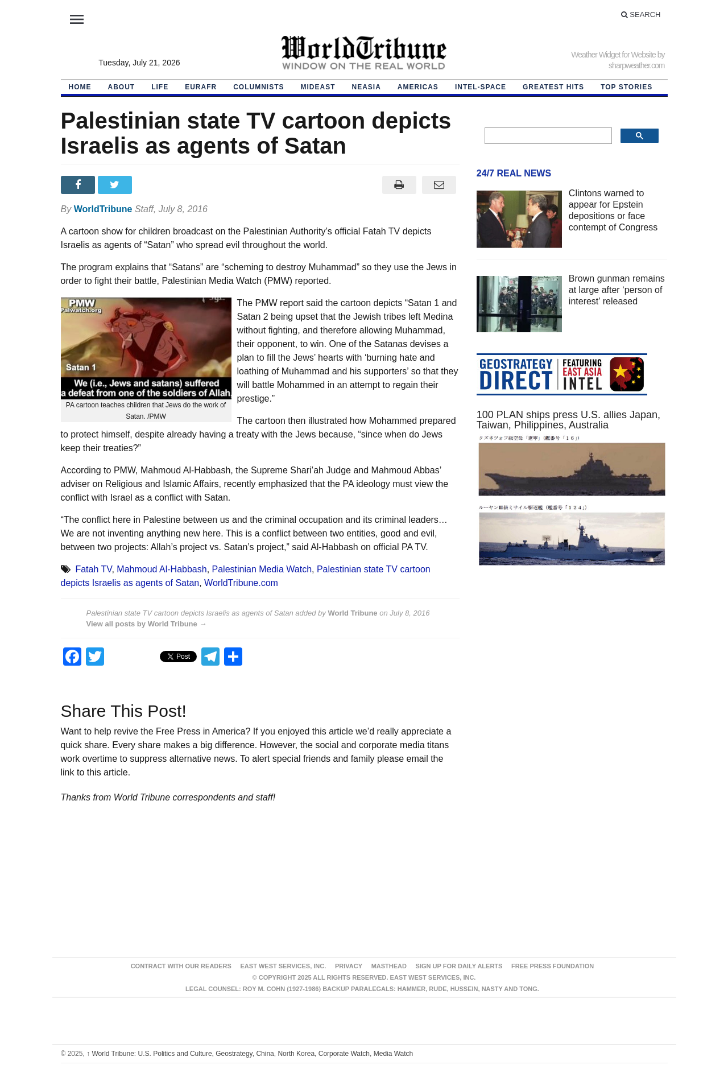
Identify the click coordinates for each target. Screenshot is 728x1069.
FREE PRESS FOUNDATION (552, 966)
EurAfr (201, 87)
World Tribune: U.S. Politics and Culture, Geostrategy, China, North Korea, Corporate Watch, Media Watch (249, 1054)
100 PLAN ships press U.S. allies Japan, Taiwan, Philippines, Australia (568, 420)
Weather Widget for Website (613, 54)
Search (641, 14)
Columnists (258, 87)
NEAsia (366, 87)
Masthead (389, 966)
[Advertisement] (572, 683)
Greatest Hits (553, 87)
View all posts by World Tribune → (146, 624)
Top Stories (626, 87)
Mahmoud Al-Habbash (161, 569)
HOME (80, 87)
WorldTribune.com (241, 583)
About (121, 87)
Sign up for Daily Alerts (459, 966)
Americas (418, 87)
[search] (547, 136)
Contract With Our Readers (181, 966)
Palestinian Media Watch (262, 569)
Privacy (348, 966)
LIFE (159, 87)
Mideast (318, 87)
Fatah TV (93, 569)
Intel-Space (480, 87)
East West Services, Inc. (283, 966)
